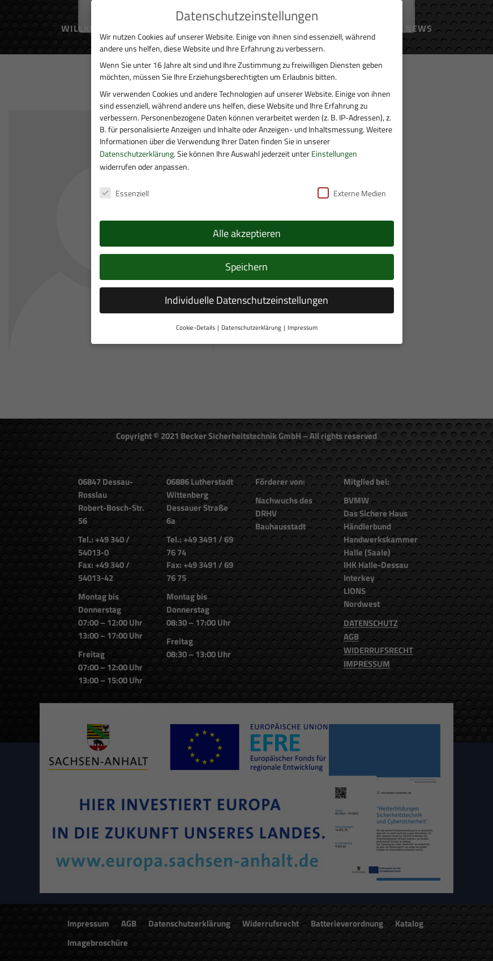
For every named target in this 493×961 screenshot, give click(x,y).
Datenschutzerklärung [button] (251, 327)
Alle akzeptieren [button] (247, 233)
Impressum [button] (303, 327)
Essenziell (124, 193)
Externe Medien (352, 193)
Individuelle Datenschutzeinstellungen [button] (246, 300)
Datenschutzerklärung (137, 153)
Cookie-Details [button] (195, 327)
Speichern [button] (246, 266)
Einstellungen (334, 153)
